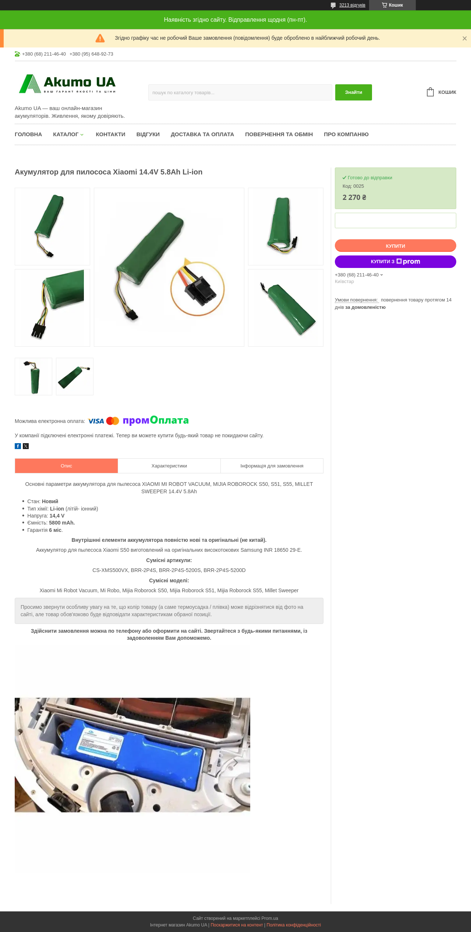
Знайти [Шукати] (353, 92)
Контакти (110, 134)
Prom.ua (270, 918)
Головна (28, 134)
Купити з (395, 261)
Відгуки (148, 134)
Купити (395, 246)
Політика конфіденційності (294, 925)
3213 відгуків (352, 5)
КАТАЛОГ (65, 134)
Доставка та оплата (202, 134)
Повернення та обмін (279, 134)
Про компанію (346, 134)
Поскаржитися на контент (236, 925)
